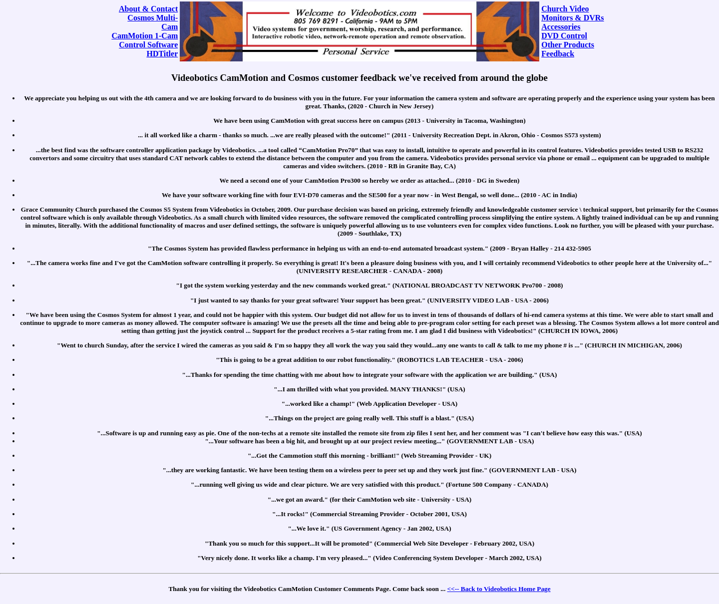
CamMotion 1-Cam (144, 35)
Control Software (148, 44)
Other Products (567, 44)
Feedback (557, 53)
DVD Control (564, 35)
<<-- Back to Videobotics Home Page (499, 589)
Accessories (560, 26)
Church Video (565, 8)
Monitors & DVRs (572, 17)
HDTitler (162, 53)
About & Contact (148, 8)
